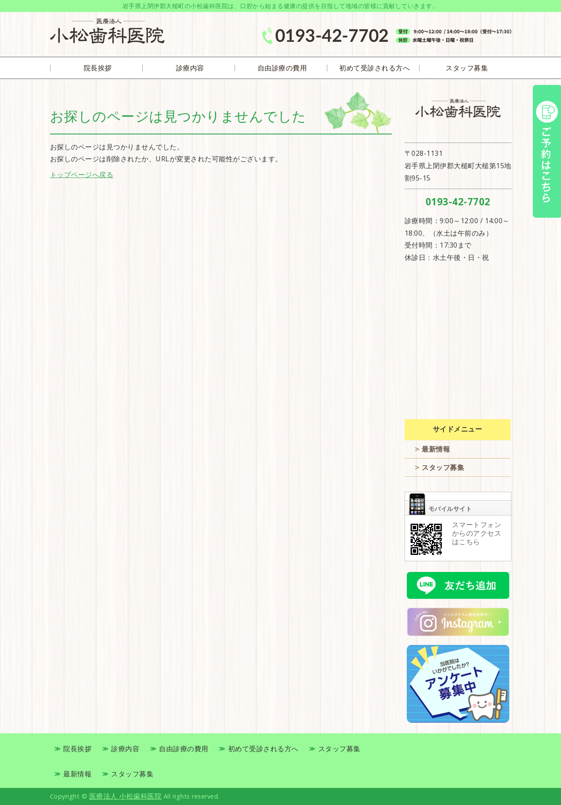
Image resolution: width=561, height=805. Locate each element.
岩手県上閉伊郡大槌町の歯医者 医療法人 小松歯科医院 (107, 31)
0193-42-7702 (458, 201)
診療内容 (190, 68)
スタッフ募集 (467, 68)
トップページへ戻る (82, 174)
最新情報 (436, 449)
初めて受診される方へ (374, 68)
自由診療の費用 (282, 68)
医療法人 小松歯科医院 (125, 796)
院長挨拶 (98, 68)
